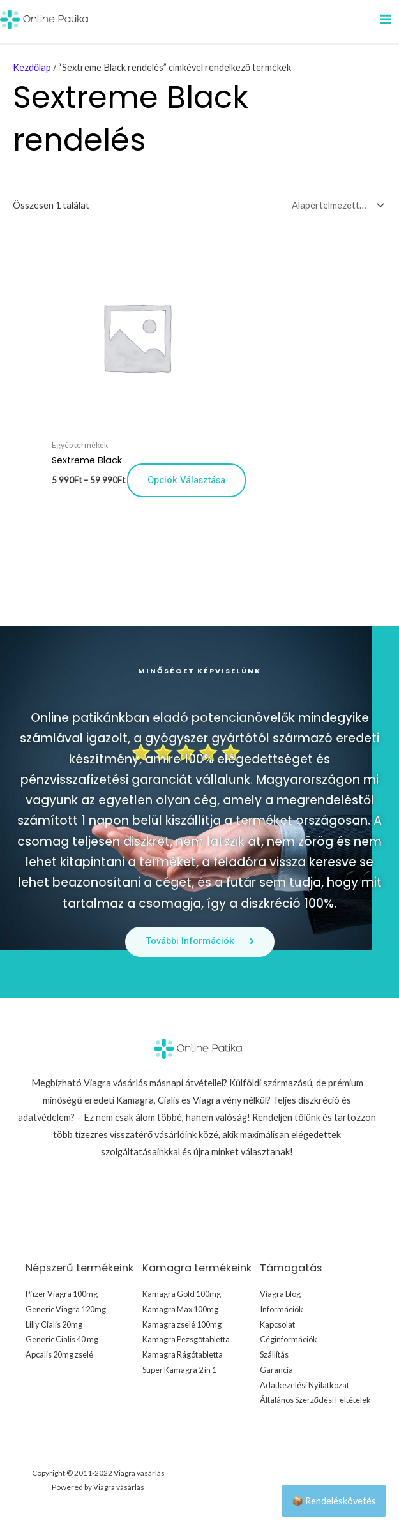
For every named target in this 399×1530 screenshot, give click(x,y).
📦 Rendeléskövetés (334, 1501)
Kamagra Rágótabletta (182, 1354)
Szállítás (274, 1354)
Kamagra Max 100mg (180, 1309)
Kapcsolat (277, 1324)
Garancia (276, 1370)
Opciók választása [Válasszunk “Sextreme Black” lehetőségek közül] (186, 479)
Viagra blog (280, 1294)
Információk (281, 1309)
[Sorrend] (335, 204)
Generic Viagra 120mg (66, 1309)
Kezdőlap (32, 67)
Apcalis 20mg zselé (59, 1354)
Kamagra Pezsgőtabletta (186, 1339)
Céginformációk (288, 1339)
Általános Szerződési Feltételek (315, 1400)
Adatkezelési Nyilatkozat (304, 1385)
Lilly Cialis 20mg (54, 1324)
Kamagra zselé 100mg (182, 1324)
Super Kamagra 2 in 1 (179, 1370)
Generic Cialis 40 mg (62, 1339)
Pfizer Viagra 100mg (62, 1294)
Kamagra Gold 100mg (181, 1294)
